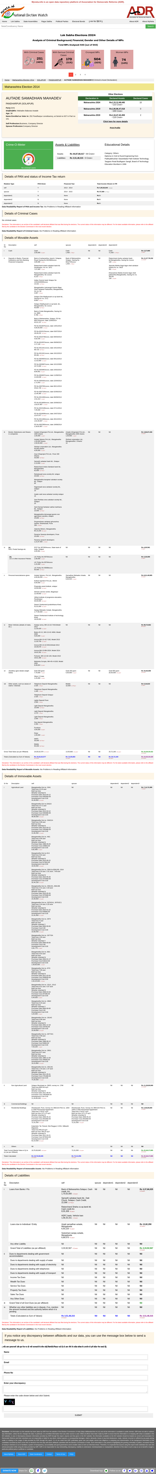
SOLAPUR (41, 80)
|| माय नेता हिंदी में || (95, 21)
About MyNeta (148, 21)
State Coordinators (36, 1454)
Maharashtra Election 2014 (23, 80)
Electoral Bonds (78, 21)
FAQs (71, 1454)
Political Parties (62, 21)
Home (4, 21)
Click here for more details (115, 121)
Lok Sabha (15, 21)
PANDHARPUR (55, 80)
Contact (49, 1454)
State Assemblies (31, 21)
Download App (96, 1471)
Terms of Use (60, 1454)
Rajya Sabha (46, 21)
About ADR (133, 21)
